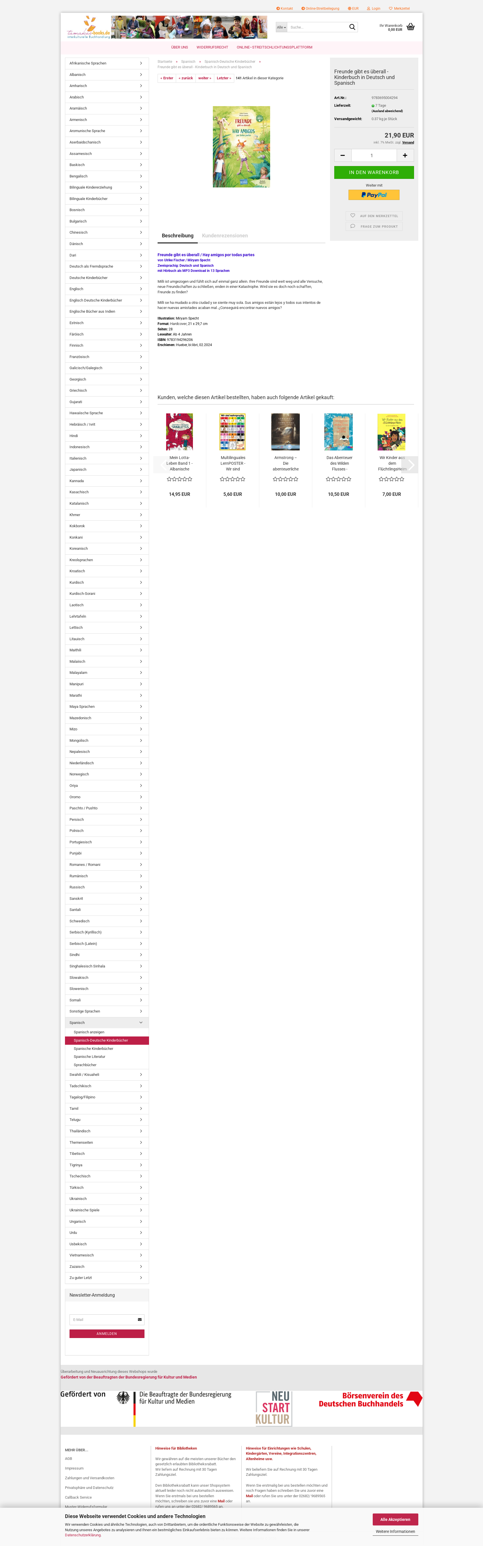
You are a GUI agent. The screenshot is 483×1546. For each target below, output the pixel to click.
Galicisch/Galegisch (86, 368)
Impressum (74, 1468)
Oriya (74, 785)
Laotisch (76, 605)
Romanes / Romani (85, 864)
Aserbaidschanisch (85, 142)
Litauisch (77, 639)
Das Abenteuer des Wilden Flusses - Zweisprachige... (339, 463)
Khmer (75, 515)
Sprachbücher (85, 1065)
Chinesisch (78, 232)
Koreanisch (79, 548)
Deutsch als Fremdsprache (91, 266)
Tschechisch (80, 1176)
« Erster (166, 78)
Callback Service (78, 1497)
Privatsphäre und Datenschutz (89, 1488)
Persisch (77, 819)
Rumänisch (79, 876)
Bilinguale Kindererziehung (91, 187)
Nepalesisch (80, 751)
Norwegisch (79, 774)
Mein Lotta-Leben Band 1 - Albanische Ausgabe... (179, 463)
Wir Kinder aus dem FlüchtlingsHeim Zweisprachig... (392, 463)
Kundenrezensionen (225, 236)
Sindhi (75, 955)
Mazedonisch (80, 718)
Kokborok (77, 526)
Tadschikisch (80, 1086)
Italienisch (78, 458)
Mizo (73, 729)
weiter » (204, 78)
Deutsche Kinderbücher (88, 278)
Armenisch (78, 120)
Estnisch (76, 323)
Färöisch (76, 334)
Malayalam (78, 672)
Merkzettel (399, 9)
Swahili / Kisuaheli (84, 1074)
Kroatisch (77, 571)
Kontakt (284, 9)
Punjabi (75, 853)
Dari (73, 255)
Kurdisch (77, 582)
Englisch (76, 289)
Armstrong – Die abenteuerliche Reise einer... (286, 463)
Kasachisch (79, 492)
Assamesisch (81, 153)
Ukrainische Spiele (84, 1210)
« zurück (186, 78)
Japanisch (78, 469)
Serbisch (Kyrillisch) (86, 932)
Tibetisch (77, 1153)
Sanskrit (76, 898)
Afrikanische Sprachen (88, 63)
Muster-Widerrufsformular (86, 1507)
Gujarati (76, 402)
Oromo (75, 797)
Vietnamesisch (82, 1255)
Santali (75, 910)
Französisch (79, 357)
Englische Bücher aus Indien (92, 311)
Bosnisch (77, 210)
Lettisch (76, 627)
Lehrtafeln (78, 616)
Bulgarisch (78, 221)
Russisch (77, 887)
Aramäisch (78, 108)
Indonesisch (79, 447)
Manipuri (76, 684)
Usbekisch (78, 1244)
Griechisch (78, 390)
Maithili (75, 650)
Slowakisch (79, 977)
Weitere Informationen (395, 1531)
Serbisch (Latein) (83, 943)
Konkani (76, 537)
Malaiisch (77, 661)
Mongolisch (79, 740)
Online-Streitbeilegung (320, 9)
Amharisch (78, 86)
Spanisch (77, 1022)
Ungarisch (78, 1221)
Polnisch (76, 830)
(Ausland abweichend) (387, 111)
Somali (75, 1000)
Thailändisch (80, 1131)
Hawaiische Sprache (86, 413)
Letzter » (224, 78)
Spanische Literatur (89, 1056)
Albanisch (77, 74)
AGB (68, 1458)
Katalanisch (79, 503)
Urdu (73, 1232)
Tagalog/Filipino (82, 1097)
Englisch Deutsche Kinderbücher (96, 300)
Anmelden (107, 1334)
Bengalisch (78, 176)
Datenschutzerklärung (83, 1535)
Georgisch (78, 379)
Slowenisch (79, 989)
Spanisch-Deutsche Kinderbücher (101, 1040)
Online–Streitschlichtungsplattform (274, 47)
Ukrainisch (78, 1199)
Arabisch (77, 97)
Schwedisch (79, 921)
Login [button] (373, 9)
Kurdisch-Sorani (82, 593)
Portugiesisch (81, 842)
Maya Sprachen (82, 706)
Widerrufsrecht (212, 47)
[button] (353, 8)
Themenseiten (81, 1142)
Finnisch (76, 345)
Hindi (74, 436)
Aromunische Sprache (87, 131)
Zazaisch (77, 1266)
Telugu (75, 1119)
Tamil (74, 1108)
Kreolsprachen (81, 560)
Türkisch (76, 1187)
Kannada (77, 481)
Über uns (179, 47)
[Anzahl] (374, 155)
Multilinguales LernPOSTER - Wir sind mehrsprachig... (233, 463)
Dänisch (76, 244)
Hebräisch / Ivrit (82, 424)
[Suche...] (281, 27)
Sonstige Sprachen (85, 1011)
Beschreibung (177, 236)
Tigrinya (76, 1165)
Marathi (76, 695)
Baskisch (77, 165)
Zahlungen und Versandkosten (89, 1478)
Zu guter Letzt (81, 1278)
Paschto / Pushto (83, 808)
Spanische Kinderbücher (93, 1048)
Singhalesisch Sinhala (87, 966)
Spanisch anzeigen (89, 1032)
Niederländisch (82, 763)
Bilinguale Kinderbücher (88, 199)
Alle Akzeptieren (395, 1519)
